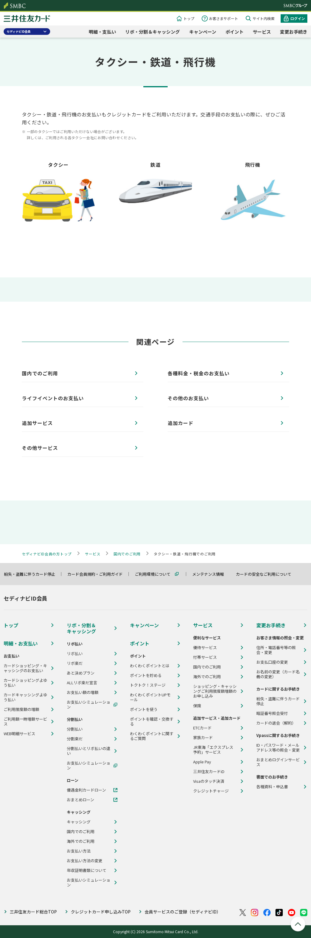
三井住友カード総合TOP (33, 912)
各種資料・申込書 (272, 786)
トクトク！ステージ (148, 685)
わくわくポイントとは (149, 665)
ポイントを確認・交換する (151, 721)
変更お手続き (293, 31)
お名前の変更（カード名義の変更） (278, 674)
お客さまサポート (223, 18)
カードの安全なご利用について (266, 574)
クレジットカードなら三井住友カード (27, 19)
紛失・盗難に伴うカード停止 (32, 574)
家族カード (203, 737)
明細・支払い (102, 31)
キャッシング (79, 821)
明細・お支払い (21, 643)
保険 (197, 705)
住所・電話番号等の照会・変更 (276, 650)
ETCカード (202, 727)
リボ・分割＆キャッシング (152, 31)
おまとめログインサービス (278, 762)
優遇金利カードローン (86, 790)
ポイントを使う (144, 709)
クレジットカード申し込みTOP (101, 912)
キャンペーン (202, 31)
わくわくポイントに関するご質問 (151, 736)
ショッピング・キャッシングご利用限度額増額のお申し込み (215, 691)
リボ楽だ (75, 663)
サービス (262, 31)
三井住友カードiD (208, 771)
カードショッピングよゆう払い (25, 683)
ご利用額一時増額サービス (25, 721)
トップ (188, 18)
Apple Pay (202, 761)
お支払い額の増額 (82, 692)
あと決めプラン (80, 673)
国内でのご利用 (80, 831)
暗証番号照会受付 (272, 713)
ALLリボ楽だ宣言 (82, 682)
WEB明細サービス (19, 733)
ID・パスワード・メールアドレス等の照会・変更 (278, 747)
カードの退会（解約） (276, 723)
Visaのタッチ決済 (208, 781)
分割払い (75, 729)
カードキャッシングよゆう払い (25, 697)
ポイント (234, 31)
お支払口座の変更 (272, 662)
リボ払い (75, 653)
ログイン (297, 18)
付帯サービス (205, 657)
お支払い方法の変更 (84, 860)
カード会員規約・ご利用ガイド (98, 574)
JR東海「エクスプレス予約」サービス (213, 750)
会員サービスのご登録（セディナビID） (183, 912)
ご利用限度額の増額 (21, 709)
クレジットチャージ (211, 791)
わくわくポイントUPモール (150, 697)
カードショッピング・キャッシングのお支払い (25, 668)
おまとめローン (80, 799)
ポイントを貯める (146, 675)
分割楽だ (75, 738)
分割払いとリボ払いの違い (88, 751)
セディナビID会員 (19, 31)
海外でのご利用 (80, 841)
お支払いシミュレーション (88, 704)
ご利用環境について (155, 574)
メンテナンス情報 (211, 574)
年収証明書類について (86, 870)
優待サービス (205, 647)
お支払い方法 (79, 851)
